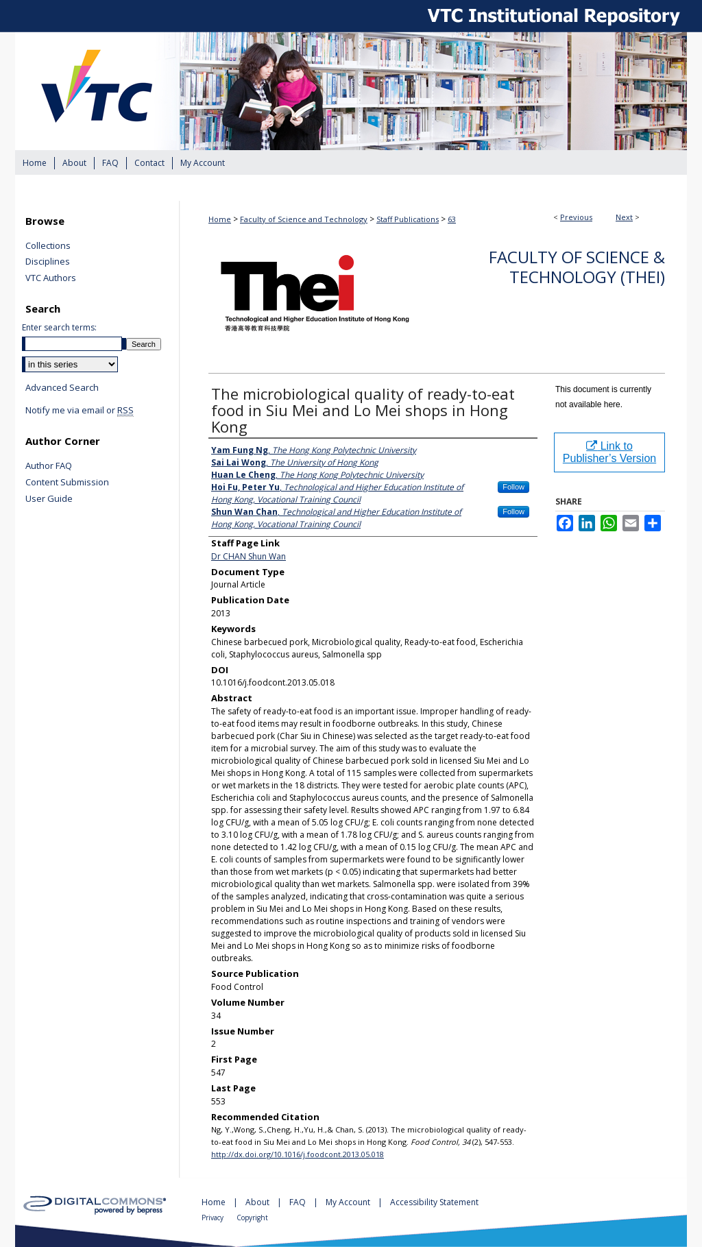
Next (624, 217)
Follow (513, 487)
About (258, 1202)
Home (219, 219)
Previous (576, 217)
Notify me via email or (79, 410)
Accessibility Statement (434, 1202)
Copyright (252, 1217)
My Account (349, 1202)
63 (452, 219)
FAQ (298, 1202)
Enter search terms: (59, 327)
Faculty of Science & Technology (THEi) (577, 266)
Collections (48, 246)
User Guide (49, 499)
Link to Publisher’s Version (609, 452)
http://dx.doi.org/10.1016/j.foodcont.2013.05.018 (297, 1154)
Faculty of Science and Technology (303, 219)
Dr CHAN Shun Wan (248, 556)
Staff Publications (407, 219)
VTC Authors (50, 278)
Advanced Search (62, 387)
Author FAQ (48, 466)
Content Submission (67, 482)
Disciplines (47, 261)
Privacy (214, 1217)
